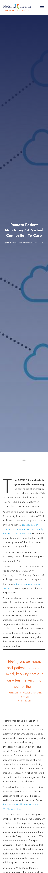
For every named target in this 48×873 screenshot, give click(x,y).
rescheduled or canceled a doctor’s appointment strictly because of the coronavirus (23, 529)
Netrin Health (10, 242)
